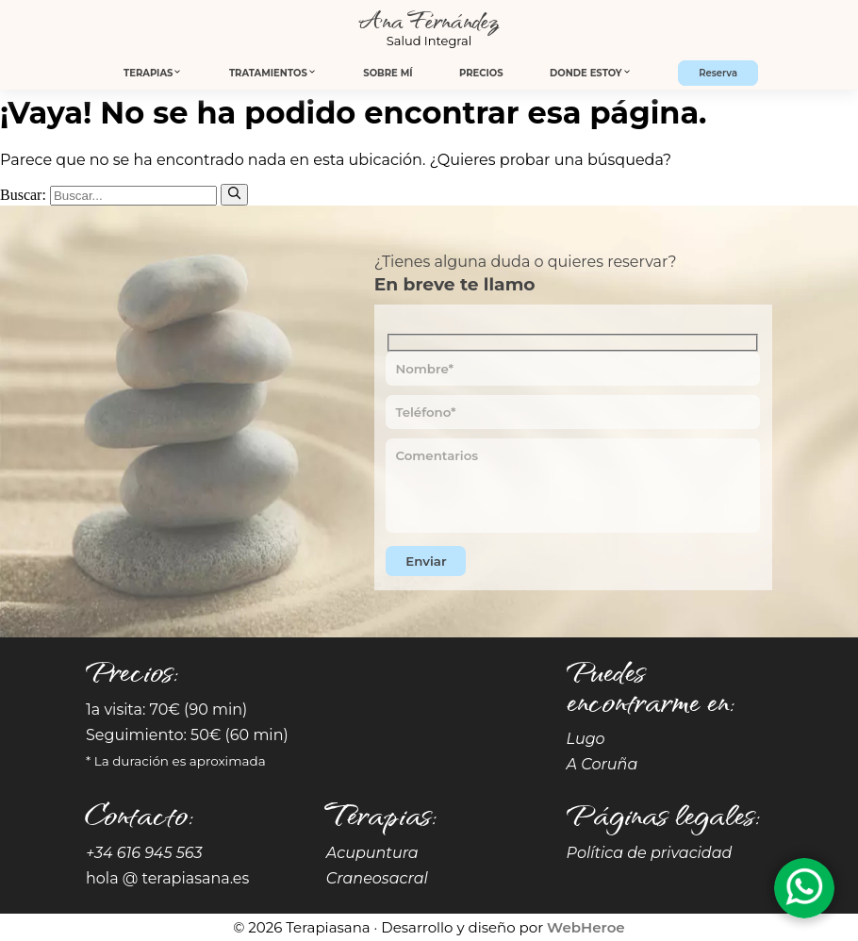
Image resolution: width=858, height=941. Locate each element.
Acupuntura (372, 853)
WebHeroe (586, 927)
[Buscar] (234, 194)
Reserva (718, 73)
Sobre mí (387, 73)
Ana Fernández (429, 19)
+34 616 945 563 (144, 853)
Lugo (586, 739)
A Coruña (602, 764)
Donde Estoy (591, 73)
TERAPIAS (153, 73)
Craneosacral (377, 878)
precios (481, 73)
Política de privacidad (650, 853)
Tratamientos (273, 73)
